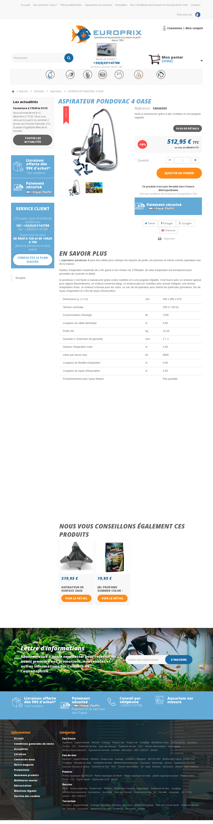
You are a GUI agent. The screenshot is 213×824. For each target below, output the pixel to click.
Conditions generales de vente (34, 747)
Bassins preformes (78, 792)
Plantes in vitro (187, 779)
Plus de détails (187, 132)
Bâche (65, 792)
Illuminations (94, 795)
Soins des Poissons (107, 750)
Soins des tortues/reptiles (167, 808)
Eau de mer (59, 79)
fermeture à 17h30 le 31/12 (30, 112)
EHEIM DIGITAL (178, 746)
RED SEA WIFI (154, 762)
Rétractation (22, 789)
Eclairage (106, 746)
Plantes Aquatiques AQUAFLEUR (77, 779)
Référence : (143, 112)
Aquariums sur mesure (98, 5)
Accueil (25, 5)
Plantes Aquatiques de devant (108, 779)
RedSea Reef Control (172, 762)
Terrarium (122, 79)
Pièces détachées (71, 5)
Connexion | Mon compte (185, 28)
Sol (155, 795)
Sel (142, 770)
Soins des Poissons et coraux (75, 770)
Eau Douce (34, 79)
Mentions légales (25, 794)
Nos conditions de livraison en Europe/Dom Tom (159, 5)
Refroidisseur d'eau (160, 746)
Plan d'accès (184, 14)
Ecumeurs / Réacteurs (135, 762)
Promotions (147, 79)
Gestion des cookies (27, 800)
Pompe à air (132, 746)
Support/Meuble (81, 746)
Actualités (121, 5)
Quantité (143, 164)
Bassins (100, 79)
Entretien (115, 753)
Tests (140, 750)
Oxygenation (143, 792)
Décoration (127, 753)
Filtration (95, 746)
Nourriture (192, 746)
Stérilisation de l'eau (87, 750)
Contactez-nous (24, 763)
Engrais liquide (83, 783)
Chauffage (144, 746)
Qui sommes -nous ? (45, 5)
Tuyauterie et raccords (98, 753)
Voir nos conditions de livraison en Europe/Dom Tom (168, 197)
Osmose (66, 750)
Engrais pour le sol (100, 783)
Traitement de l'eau (127, 750)
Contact (195, 5)
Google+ (185, 227)
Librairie (154, 753)
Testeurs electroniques (155, 750)
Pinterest (168, 234)
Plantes (81, 79)
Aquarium (66, 762)
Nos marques (175, 79)
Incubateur (118, 812)
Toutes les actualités (32, 143)
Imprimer (169, 242)
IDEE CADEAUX (141, 753)
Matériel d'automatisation (74, 753)
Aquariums (67, 746)
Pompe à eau (118, 746)
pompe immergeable (144, 808)
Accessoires (174, 795)
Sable (147, 770)
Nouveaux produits (26, 779)
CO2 (74, 750)
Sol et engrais (174, 750)
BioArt (65, 783)
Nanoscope (157, 766)
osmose (168, 766)
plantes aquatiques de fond (165, 779)
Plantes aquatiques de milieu (137, 779)
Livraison (20, 758)
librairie (114, 783)
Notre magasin (24, 768)
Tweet (150, 227)
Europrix (20, 281)
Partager (167, 227)
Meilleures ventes (26, 784)
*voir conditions (35, 177)
